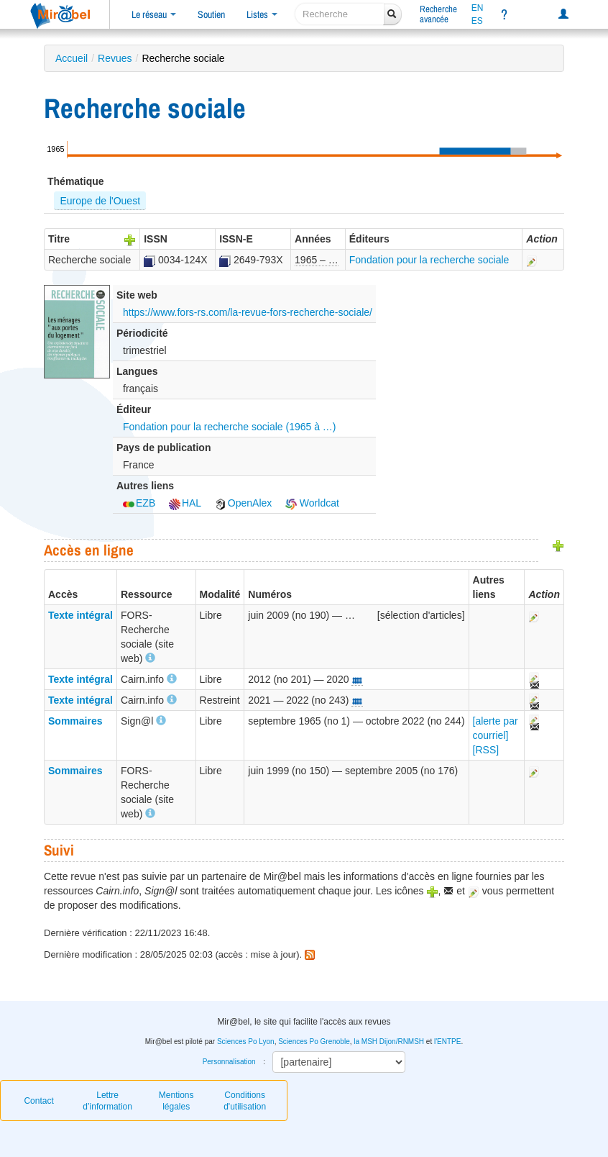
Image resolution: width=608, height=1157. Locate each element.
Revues (115, 58)
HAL (185, 503)
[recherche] (339, 14)
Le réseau (154, 14)
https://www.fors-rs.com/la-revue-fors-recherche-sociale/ (247, 312)
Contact (38, 1101)
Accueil (71, 58)
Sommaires (75, 721)
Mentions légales (176, 1101)
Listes (262, 14)
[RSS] (486, 750)
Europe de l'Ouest (100, 201)
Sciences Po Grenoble (314, 1041)
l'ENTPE (447, 1041)
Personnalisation (229, 1062)
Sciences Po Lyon (246, 1041)
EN (477, 8)
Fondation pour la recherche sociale (429, 260)
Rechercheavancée (438, 14)
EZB (139, 503)
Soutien (211, 14)
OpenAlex (243, 503)
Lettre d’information (107, 1101)
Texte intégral (80, 615)
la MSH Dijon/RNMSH (389, 1041)
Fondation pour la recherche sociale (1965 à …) (229, 426)
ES (477, 21)
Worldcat (312, 503)
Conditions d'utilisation (245, 1101)
